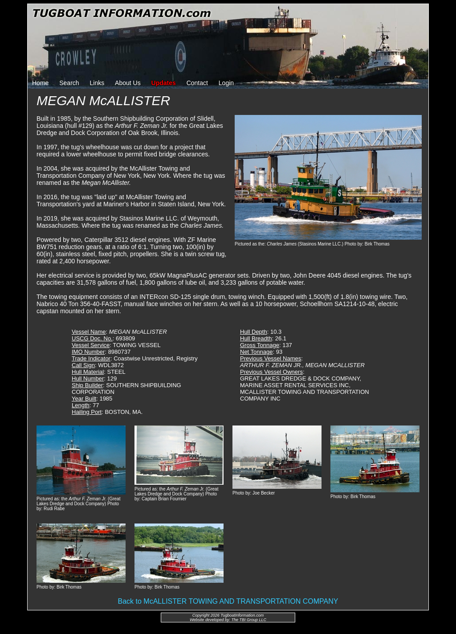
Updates (163, 82)
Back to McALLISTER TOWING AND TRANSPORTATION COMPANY (228, 601)
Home (40, 82)
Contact (197, 82)
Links (97, 82)
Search (69, 82)
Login (226, 82)
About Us (128, 82)
